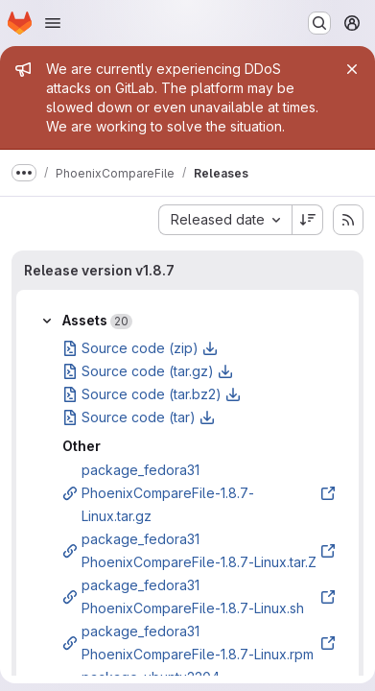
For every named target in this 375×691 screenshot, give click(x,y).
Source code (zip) (140, 348)
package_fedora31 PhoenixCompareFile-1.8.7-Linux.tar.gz (199, 493)
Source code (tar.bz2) (151, 394)
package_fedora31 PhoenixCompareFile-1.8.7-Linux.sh (199, 596)
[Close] (351, 69)
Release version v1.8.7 (99, 270)
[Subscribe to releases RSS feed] (348, 219)
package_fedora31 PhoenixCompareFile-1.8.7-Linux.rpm (199, 642)
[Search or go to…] (319, 23)
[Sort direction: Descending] (308, 219)
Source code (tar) (138, 417)
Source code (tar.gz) (147, 371)
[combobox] (225, 219)
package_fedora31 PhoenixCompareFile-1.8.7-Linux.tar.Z (199, 550)
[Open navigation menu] (52, 23)
